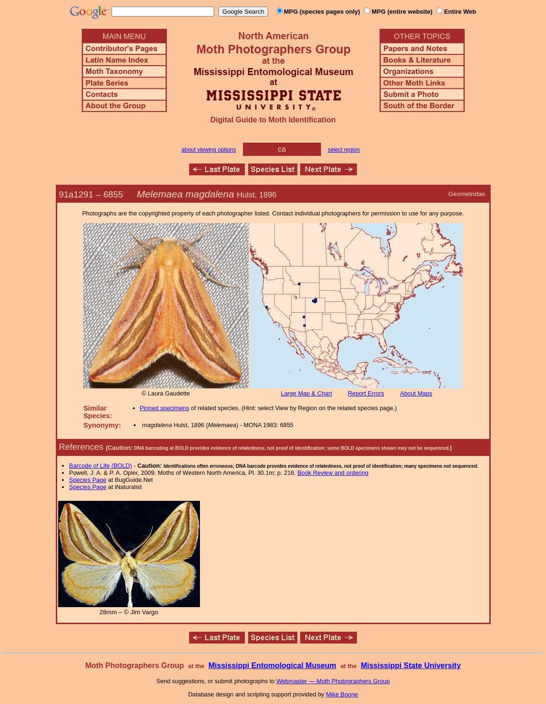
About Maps (416, 393)
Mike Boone (342, 694)
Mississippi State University (411, 665)
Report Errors (366, 393)
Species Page (87, 479)
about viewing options (209, 149)
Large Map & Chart (306, 393)
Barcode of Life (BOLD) (100, 465)
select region (344, 149)
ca (282, 149)
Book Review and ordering (332, 472)
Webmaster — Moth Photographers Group (333, 681)
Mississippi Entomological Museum (272, 665)
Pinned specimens (165, 408)
